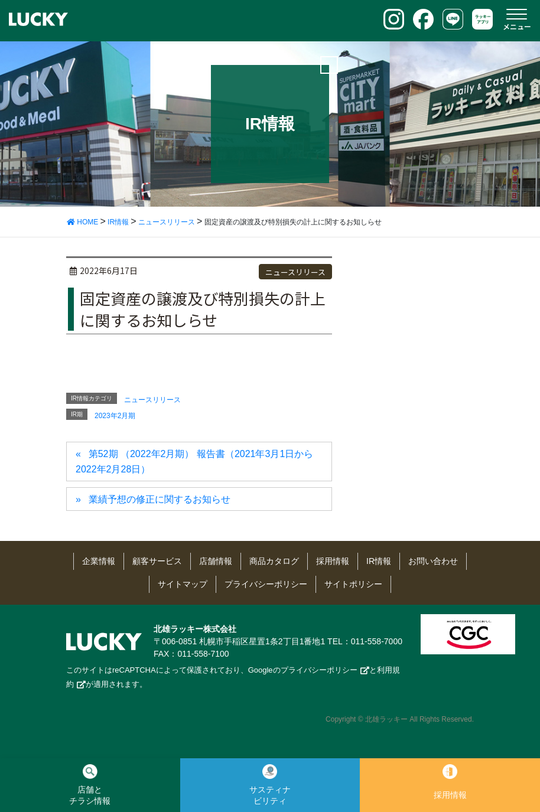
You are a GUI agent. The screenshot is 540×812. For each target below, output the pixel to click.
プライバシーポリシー (266, 584)
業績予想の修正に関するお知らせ (159, 499)
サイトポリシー (353, 584)
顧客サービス (157, 561)
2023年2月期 (115, 416)
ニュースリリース (295, 272)
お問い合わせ (433, 561)
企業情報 (98, 561)
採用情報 (332, 561)
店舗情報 (215, 561)
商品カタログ (274, 561)
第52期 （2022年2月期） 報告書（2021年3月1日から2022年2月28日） (194, 461)
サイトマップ (182, 584)
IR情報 (378, 561)
